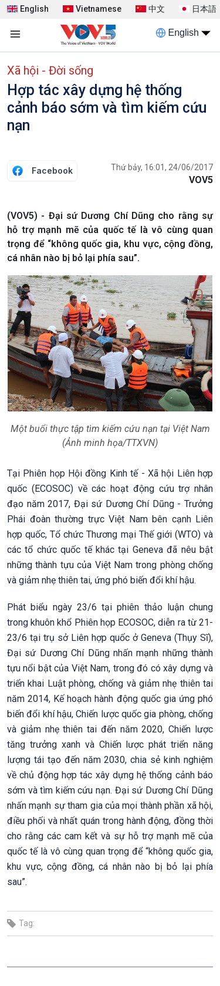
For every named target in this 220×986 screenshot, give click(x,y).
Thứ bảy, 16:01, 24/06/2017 (162, 167)
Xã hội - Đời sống (50, 70)
